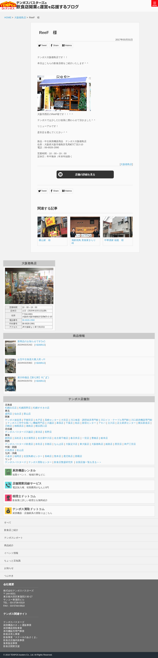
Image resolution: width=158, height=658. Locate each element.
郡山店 (27, 413)
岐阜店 (104, 438)
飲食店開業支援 (11, 646)
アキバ (101, 423)
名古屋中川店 (45, 438)
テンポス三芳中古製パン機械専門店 (26, 423)
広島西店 (9, 450)
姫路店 (108, 444)
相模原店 (19, 426)
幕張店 (59, 423)
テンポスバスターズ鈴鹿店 (19, 444)
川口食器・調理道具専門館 (84, 420)
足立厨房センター (126, 423)
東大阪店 (84, 444)
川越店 (50, 423)
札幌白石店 (11, 407)
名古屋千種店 (61, 438)
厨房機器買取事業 (12, 628)
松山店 (20, 450)
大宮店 (64, 420)
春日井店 (75, 438)
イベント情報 (11, 553)
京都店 (48, 444)
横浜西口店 (41, 426)
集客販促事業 (10, 643)
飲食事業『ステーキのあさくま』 (20, 637)
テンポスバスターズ (15, 462)
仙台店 (17, 413)
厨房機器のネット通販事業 (17, 625)
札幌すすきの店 (41, 407)
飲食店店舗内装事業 (13, 640)
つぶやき (9, 575)
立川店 (111, 423)
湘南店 (29, 426)
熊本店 (57, 456)
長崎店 (48, 456)
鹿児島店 (68, 456)
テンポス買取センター (40, 462)
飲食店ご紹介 (11, 530)
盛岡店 (8, 413)
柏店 (77, 423)
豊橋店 (94, 438)
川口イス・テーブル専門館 (115, 420)
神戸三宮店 (130, 444)
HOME (7, 17)
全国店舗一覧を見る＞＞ (88, 462)
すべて (7, 522)
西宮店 (118, 444)
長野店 (48, 432)
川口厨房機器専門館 (141, 420)
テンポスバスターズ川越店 (19, 432)
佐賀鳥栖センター (33, 456)
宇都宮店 (28, 420)
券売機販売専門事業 (13, 631)
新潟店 (38, 432)
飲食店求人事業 (11, 634)
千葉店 (69, 423)
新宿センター (89, 423)
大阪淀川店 (71, 444)
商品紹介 (9, 545)
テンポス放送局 (13, 420)
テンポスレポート (13, 537)
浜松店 (17, 438)
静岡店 (8, 438)
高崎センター (52, 420)
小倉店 (8, 456)
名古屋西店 (29, 438)
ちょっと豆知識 (12, 560)
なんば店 (58, 444)
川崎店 (8, 426)
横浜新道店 (144, 423)
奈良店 (38, 444)
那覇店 (78, 456)
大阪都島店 (20, 17)
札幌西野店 (25, 407)
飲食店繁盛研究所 (63, 462)
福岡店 (17, 456)
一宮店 (85, 438)
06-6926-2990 (28, 320)
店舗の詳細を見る (79, 174)
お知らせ (9, 568)
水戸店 (38, 420)
